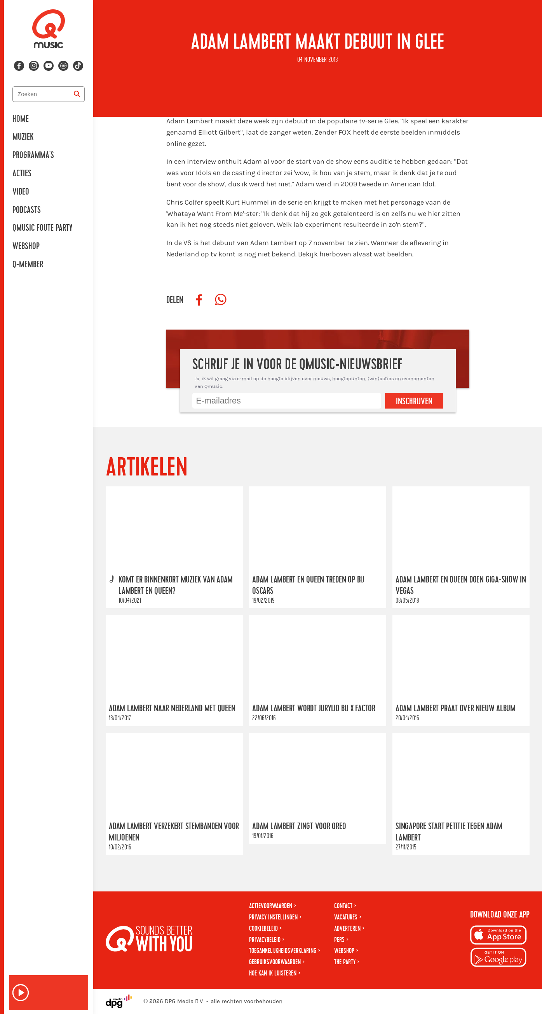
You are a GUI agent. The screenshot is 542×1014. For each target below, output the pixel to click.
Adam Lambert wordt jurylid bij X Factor (313, 709)
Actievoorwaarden (270, 906)
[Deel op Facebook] (199, 300)
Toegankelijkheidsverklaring (282, 950)
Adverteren (347, 928)
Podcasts (26, 210)
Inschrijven (414, 401)
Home (20, 119)
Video (20, 192)
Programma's (33, 155)
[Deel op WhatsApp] (220, 300)
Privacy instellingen (273, 917)
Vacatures (345, 917)
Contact (343, 906)
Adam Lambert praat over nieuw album (456, 709)
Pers (339, 939)
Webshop (26, 246)
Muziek (22, 137)
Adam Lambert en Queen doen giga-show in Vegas (461, 585)
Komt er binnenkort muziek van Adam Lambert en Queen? (176, 585)
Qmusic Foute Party (42, 228)
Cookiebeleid (263, 928)
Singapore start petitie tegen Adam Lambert (449, 832)
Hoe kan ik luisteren (272, 973)
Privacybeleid (265, 939)
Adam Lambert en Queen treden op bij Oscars (308, 585)
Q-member (27, 264)
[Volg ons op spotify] (63, 66)
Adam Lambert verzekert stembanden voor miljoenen (174, 832)
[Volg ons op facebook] (19, 66)
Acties (21, 173)
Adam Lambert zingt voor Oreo (299, 826)
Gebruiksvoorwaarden (275, 962)
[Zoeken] (77, 94)
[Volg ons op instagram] (34, 66)
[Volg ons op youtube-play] (49, 66)
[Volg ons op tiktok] (78, 66)
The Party (345, 962)
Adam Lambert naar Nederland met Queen (172, 709)
